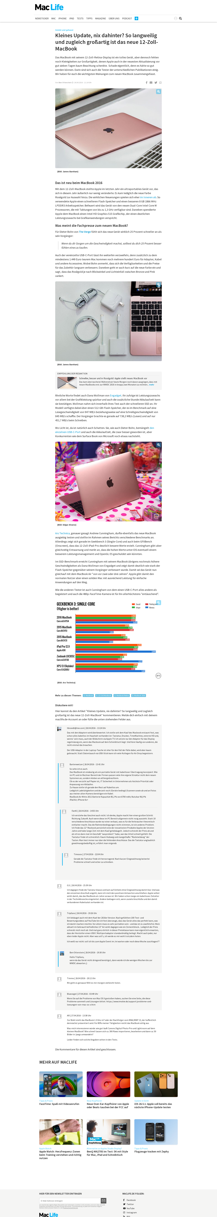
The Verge (85, 231)
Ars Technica (62, 533)
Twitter (128, 1204)
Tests (80, 18)
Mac (53, 18)
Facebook (129, 1200)
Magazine (100, 18)
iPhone (62, 18)
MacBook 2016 (139, 695)
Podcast (127, 18)
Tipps (89, 18)
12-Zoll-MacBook (104, 695)
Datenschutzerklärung (70, 1208)
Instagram (130, 1212)
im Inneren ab (148, 197)
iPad (71, 18)
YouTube (129, 1208)
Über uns (114, 18)
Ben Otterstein (65, 82)
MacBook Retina (123, 695)
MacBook (89, 695)
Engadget (115, 395)
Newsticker (42, 18)
